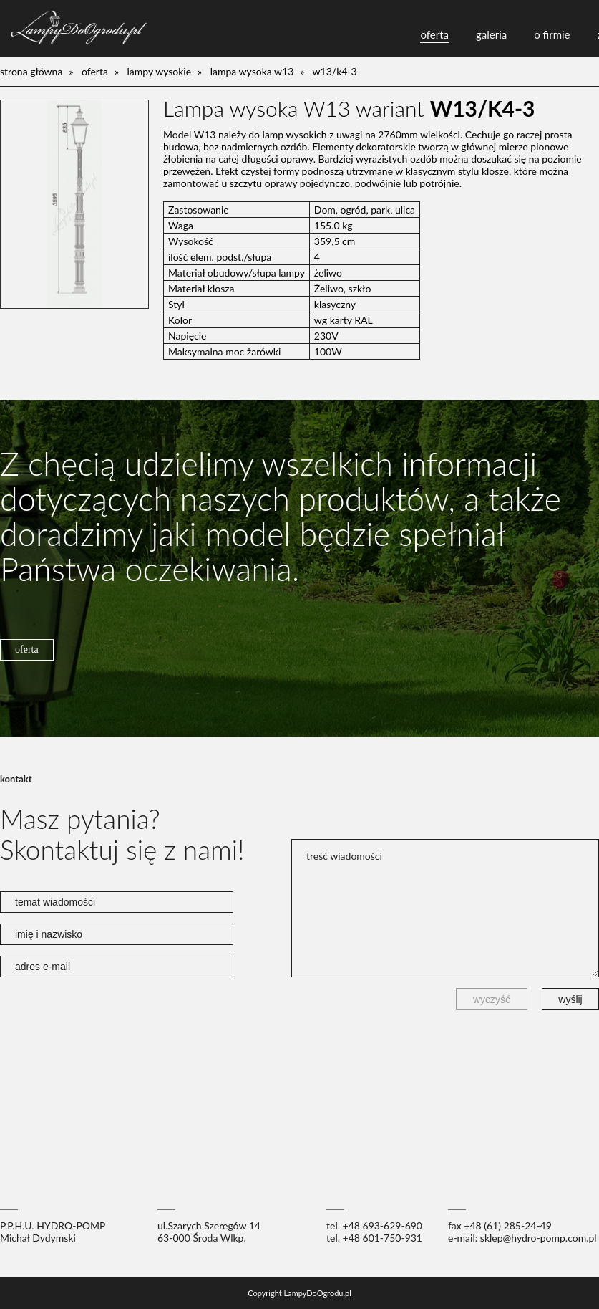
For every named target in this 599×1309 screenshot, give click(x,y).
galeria (491, 34)
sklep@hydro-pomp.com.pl (538, 1238)
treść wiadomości (445, 908)
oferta (434, 34)
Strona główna (31, 71)
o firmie (552, 34)
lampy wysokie (159, 71)
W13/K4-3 (335, 71)
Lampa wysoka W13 (252, 71)
